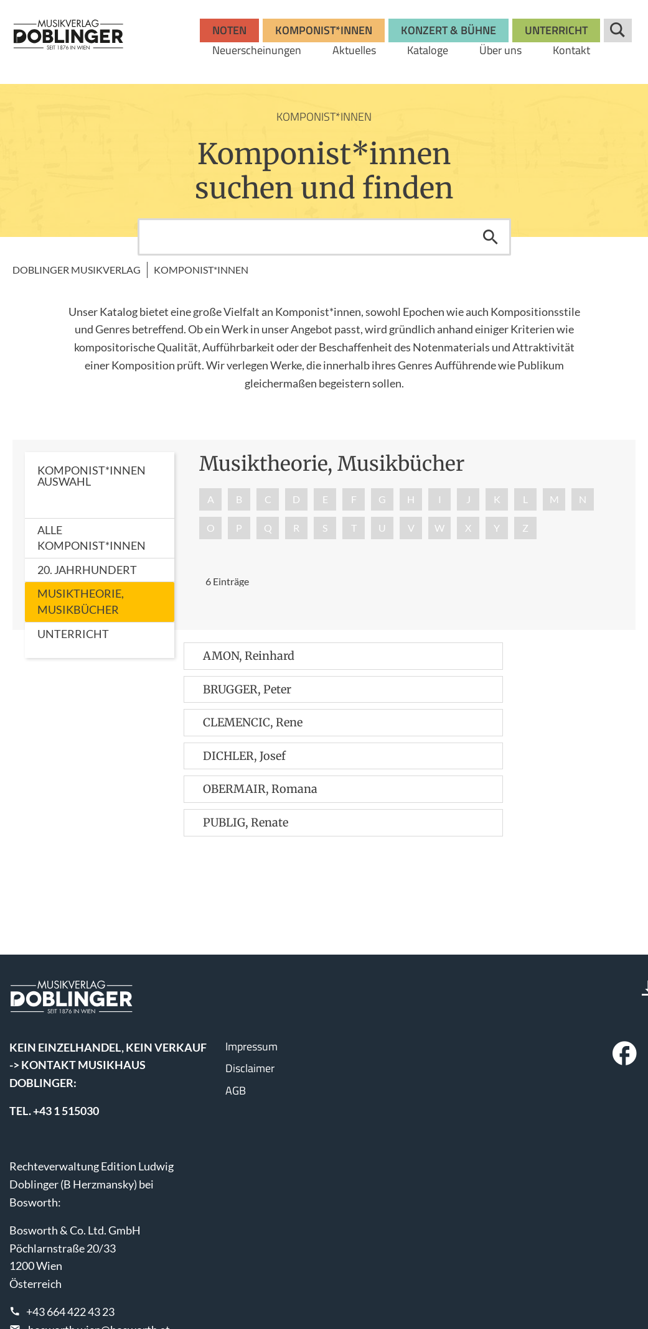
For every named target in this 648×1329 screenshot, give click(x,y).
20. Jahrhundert (87, 570)
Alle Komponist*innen (91, 538)
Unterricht (73, 634)
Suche (618, 30)
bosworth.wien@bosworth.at (99, 1229)
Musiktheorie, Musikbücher (80, 601)
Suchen (490, 237)
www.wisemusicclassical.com (80, 1285)
